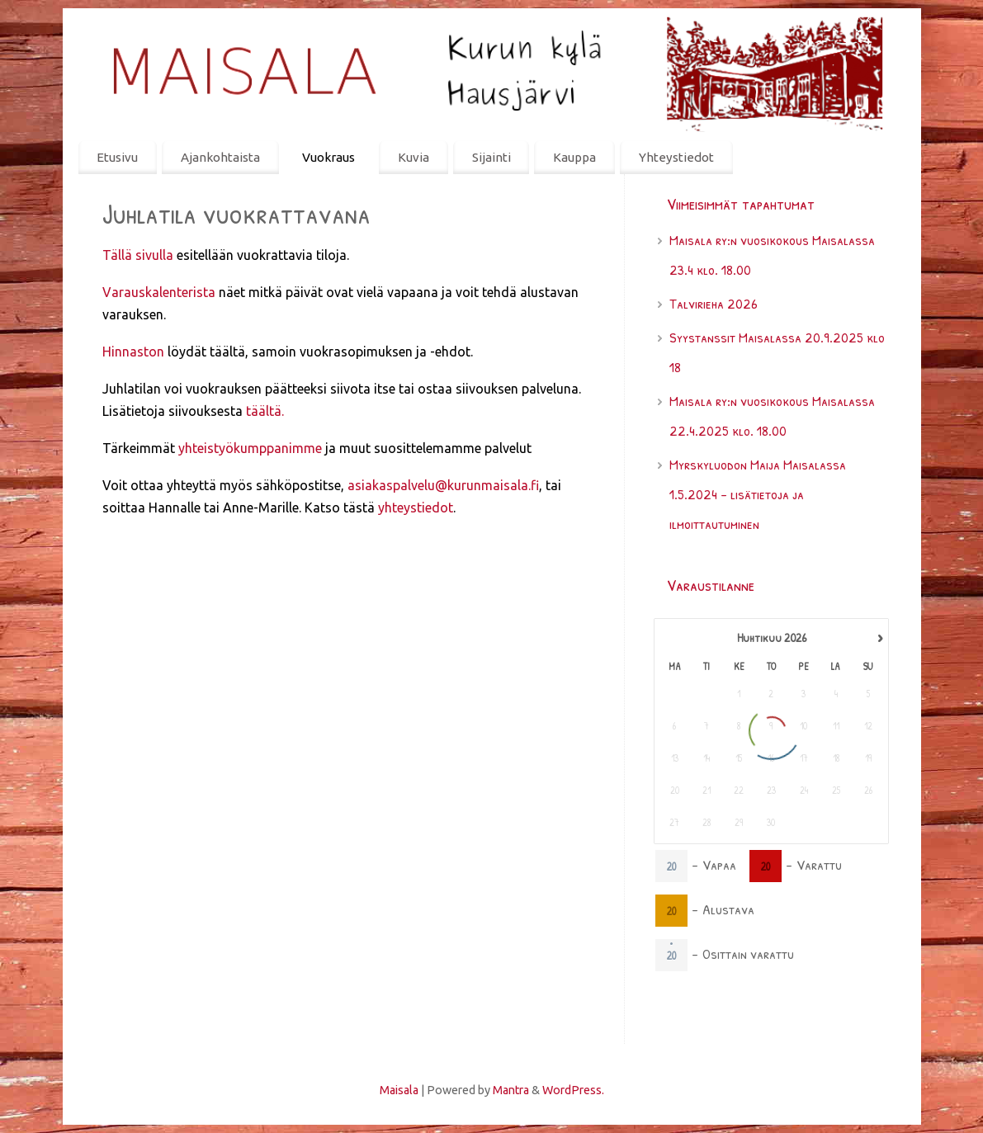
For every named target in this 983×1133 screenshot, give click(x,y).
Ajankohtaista (220, 157)
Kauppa (574, 157)
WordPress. (573, 1090)
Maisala (399, 1090)
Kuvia (413, 157)
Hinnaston (133, 351)
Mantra (511, 1090)
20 (670, 865)
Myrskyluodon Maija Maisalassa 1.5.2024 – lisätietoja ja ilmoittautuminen (757, 494)
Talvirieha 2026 (713, 303)
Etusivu (117, 157)
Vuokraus (328, 157)
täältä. (265, 411)
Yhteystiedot (676, 157)
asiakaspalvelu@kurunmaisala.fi (443, 485)
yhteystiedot (415, 507)
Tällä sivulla (137, 255)
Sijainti (491, 157)
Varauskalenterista (158, 292)
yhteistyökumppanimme (250, 448)
